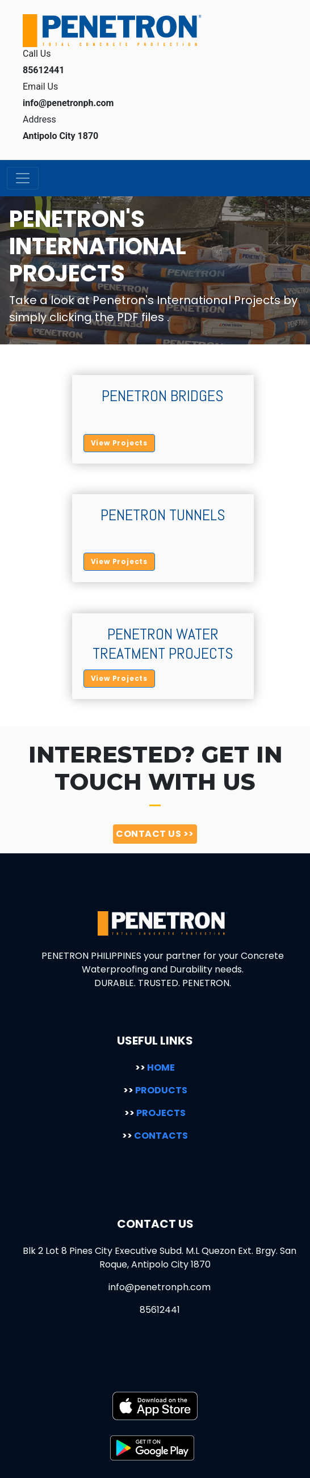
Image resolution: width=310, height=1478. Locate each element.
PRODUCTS (155, 1090)
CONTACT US (155, 833)
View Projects (119, 443)
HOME (155, 1067)
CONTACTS (155, 1135)
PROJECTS (155, 1112)
